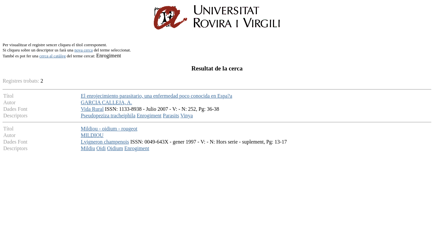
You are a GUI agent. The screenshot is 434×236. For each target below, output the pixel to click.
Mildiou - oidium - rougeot (109, 128)
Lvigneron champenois (105, 142)
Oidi (101, 148)
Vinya (186, 115)
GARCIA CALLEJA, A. (106, 102)
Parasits (171, 115)
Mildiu (88, 148)
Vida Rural (92, 109)
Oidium (115, 148)
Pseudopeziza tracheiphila (108, 115)
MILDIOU (92, 135)
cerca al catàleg (52, 55)
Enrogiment (149, 115)
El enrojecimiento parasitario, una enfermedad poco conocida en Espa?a (156, 96)
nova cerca (83, 50)
